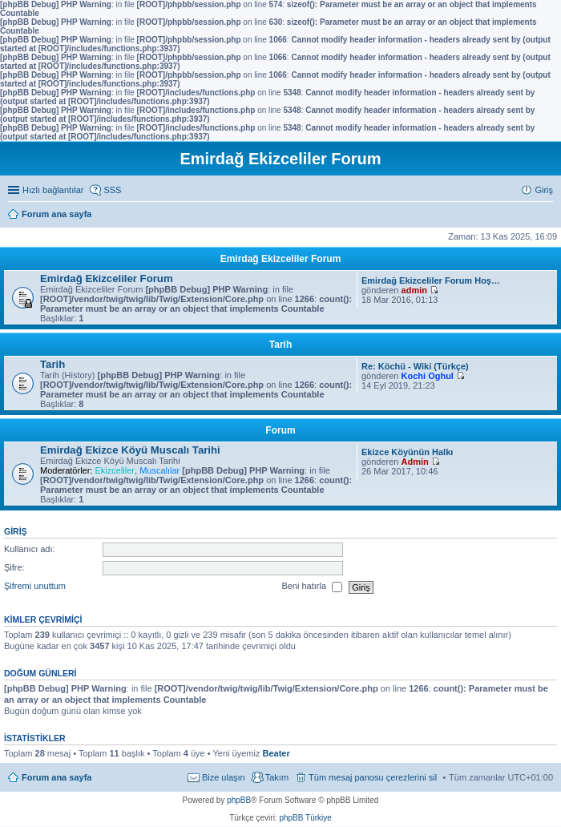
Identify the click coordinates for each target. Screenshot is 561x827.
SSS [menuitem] (112, 190)
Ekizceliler (115, 470)
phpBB (239, 800)
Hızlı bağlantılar (52, 190)
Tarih (280, 344)
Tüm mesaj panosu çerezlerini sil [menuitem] (373, 777)
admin (414, 290)
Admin (415, 461)
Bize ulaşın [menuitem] (223, 777)
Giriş (15, 531)
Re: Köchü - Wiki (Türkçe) (415, 366)
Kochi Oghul (428, 376)
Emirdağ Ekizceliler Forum (280, 258)
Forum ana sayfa (56, 777)
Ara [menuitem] (549, 215)
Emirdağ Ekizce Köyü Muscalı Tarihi (130, 450)
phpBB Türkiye (305, 817)
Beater (275, 753)
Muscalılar (159, 470)
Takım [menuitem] (277, 777)
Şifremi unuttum (35, 586)
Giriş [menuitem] (544, 190)
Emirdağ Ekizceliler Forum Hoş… (430, 280)
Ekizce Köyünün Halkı (407, 452)
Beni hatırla (311, 587)
